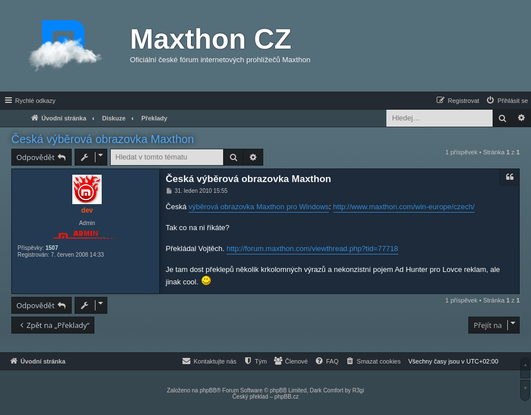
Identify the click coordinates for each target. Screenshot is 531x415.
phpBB (207, 390)
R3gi (358, 390)
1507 (51, 248)
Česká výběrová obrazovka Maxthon (102, 139)
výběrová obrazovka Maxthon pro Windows (259, 206)
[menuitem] (506, 100)
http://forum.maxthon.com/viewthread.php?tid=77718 (312, 248)
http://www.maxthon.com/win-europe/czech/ (404, 206)
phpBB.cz (287, 397)
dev (87, 210)
